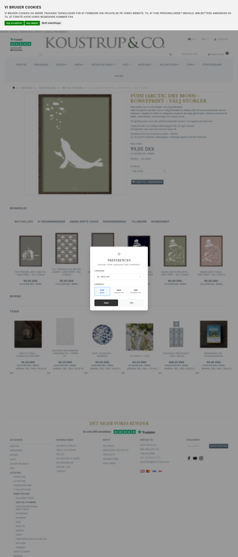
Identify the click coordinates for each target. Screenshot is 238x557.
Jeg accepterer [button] (14, 23)
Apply (106, 303)
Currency (99, 284)
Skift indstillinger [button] (51, 23)
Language (99, 271)
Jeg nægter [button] (32, 23)
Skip (131, 303)
